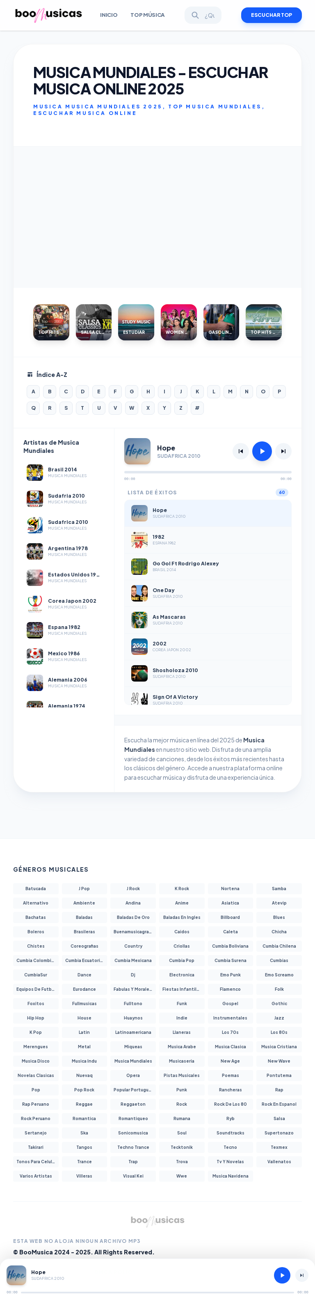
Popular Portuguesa (135, 1089)
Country (133, 946)
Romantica (84, 1118)
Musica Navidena (230, 1175)
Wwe (181, 1175)
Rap (279, 1089)
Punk (181, 1089)
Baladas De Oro (133, 917)
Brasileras (84, 931)
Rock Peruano (35, 1118)
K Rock (182, 888)
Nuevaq (84, 1075)
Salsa (279, 1118)
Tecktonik (182, 1147)
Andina (133, 902)
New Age (230, 1061)
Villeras (84, 1175)
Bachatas (35, 917)
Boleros (35, 931)
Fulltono (133, 1003)
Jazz (279, 1017)
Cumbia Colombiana (37, 960)
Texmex (279, 1147)
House (84, 1017)
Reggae (84, 1104)
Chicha (279, 931)
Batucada (35, 888)
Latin (84, 1032)
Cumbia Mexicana (133, 960)
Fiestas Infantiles (182, 989)
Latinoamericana (133, 1032)
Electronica (181, 974)
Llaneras (182, 1032)
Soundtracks (230, 1132)
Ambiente (84, 902)
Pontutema (279, 1075)
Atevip (279, 902)
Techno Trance (133, 1147)
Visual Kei (133, 1175)
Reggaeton (133, 1104)
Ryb (230, 1118)
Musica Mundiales (133, 1061)
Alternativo (35, 902)
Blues (279, 917)
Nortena (230, 888)
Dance (84, 974)
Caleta (230, 931)
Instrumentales (230, 1017)
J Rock (133, 888)
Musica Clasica (230, 1046)
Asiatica (230, 902)
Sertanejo (36, 1132)
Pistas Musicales (182, 1075)
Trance (84, 1161)
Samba (279, 888)
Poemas (230, 1075)
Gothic (279, 1003)
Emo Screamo (279, 974)
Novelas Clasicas (36, 1075)
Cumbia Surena (231, 960)
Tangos (84, 1147)
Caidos (181, 931)
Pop (36, 1089)
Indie (181, 1017)
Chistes (36, 946)
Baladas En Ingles (182, 917)
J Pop (84, 888)
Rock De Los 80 (230, 1104)
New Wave (279, 1061)
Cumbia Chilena (279, 946)
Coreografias (84, 946)
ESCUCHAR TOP (271, 15)
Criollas (181, 946)
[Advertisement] (157, 217)
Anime (182, 902)
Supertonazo (279, 1132)
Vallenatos (279, 1161)
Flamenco (230, 989)
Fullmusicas (84, 1003)
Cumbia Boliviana (230, 946)
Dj (133, 974)
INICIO (108, 14)
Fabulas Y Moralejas (134, 989)
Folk (279, 989)
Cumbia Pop (181, 960)
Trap (133, 1161)
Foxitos (35, 1003)
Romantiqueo (133, 1118)
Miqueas (133, 1046)
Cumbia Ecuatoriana (86, 960)
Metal (84, 1046)
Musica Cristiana (279, 1046)
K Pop (36, 1032)
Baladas (84, 917)
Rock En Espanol (279, 1104)
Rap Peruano (35, 1104)
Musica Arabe (182, 1046)
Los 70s (230, 1032)
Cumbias (279, 960)
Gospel (230, 1003)
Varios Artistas (36, 1175)
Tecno (230, 1147)
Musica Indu (84, 1061)
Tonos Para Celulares (37, 1161)
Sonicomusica (133, 1132)
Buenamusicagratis (134, 931)
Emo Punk (230, 974)
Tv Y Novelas (230, 1161)
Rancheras (230, 1089)
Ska (84, 1132)
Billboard (230, 917)
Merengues (35, 1046)
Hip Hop (35, 1017)
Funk (182, 1003)
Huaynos (133, 1017)
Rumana (181, 1118)
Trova (182, 1161)
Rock (181, 1104)
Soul (182, 1132)
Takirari (35, 1147)
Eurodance (84, 989)
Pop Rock (84, 1089)
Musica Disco (36, 1061)
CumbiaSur (35, 974)
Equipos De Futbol (36, 989)
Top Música (147, 14)
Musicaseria (181, 1061)
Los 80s (279, 1032)
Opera (133, 1075)
